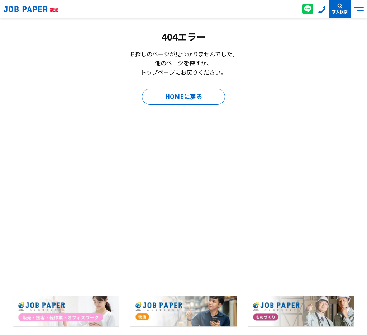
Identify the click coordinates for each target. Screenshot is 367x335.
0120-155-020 (321, 9)
